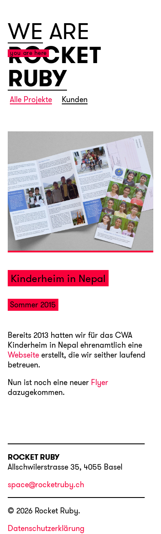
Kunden (75, 100)
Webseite (23, 355)
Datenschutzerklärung (46, 528)
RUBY (37, 79)
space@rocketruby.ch (46, 485)
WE (25, 31)
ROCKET (54, 55)
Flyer (99, 383)
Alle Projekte (31, 100)
